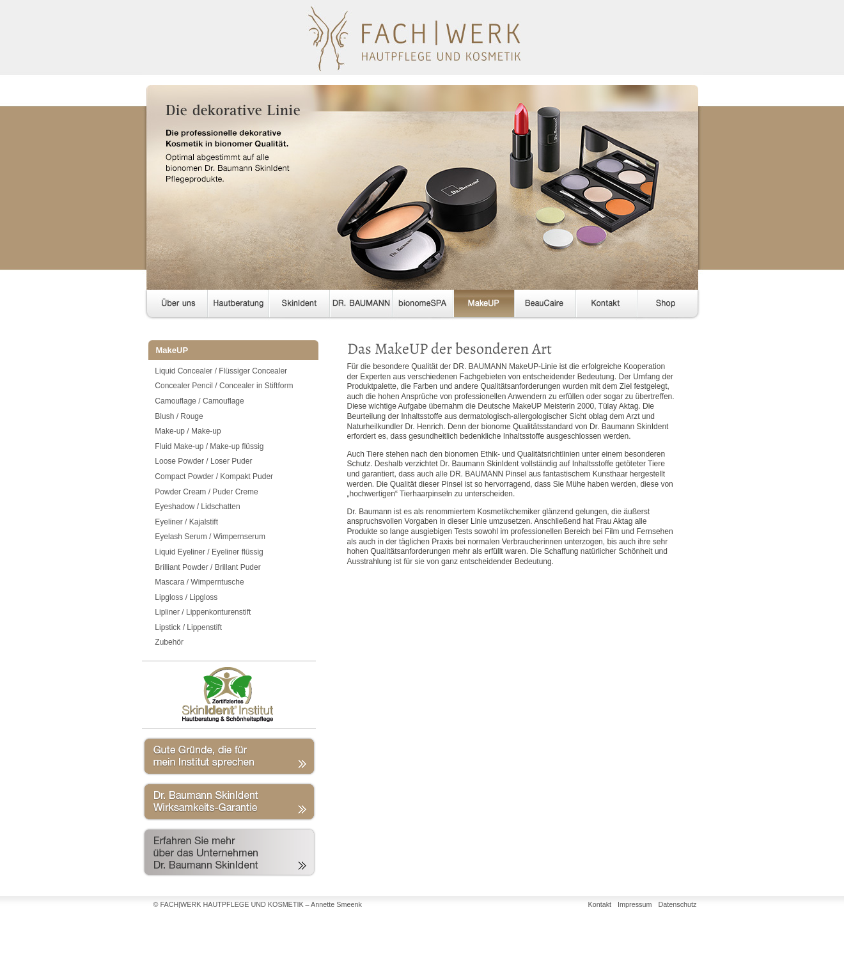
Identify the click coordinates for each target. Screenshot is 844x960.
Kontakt (607, 306)
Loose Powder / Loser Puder (203, 461)
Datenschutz (677, 904)
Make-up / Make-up (188, 431)
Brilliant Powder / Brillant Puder (207, 567)
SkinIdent (299, 306)
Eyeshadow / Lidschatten (197, 506)
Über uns (174, 306)
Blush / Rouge (179, 416)
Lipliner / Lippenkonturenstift (203, 612)
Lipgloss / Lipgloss (186, 597)
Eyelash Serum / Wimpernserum (210, 536)
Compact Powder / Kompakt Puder (214, 476)
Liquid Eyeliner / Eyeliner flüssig (209, 551)
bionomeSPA (423, 306)
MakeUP (484, 306)
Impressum (635, 904)
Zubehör (169, 642)
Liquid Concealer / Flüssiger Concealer (221, 370)
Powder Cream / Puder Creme (206, 491)
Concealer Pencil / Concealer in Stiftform (224, 385)
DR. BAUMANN (361, 306)
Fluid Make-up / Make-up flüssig (209, 446)
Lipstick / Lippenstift (188, 627)
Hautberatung (238, 306)
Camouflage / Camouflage (199, 401)
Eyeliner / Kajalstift (186, 521)
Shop (668, 306)
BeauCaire (545, 306)
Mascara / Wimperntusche (199, 582)
